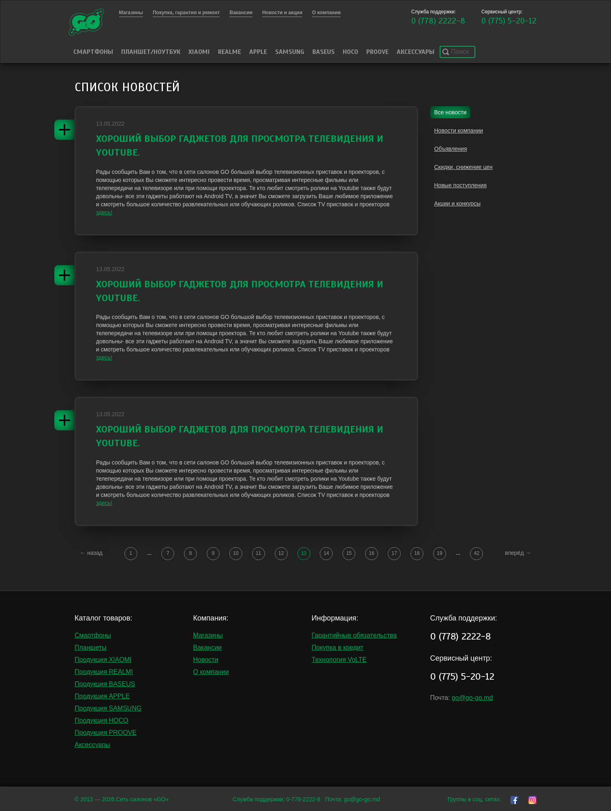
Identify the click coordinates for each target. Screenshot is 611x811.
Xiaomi (199, 52)
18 (416, 553)
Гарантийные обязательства (354, 635)
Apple (258, 52)
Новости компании (458, 130)
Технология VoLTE (339, 659)
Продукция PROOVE (106, 732)
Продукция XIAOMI (103, 659)
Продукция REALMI (104, 671)
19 (439, 553)
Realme (229, 52)
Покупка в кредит (337, 647)
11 (258, 553)
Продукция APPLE (102, 696)
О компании (211, 671)
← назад (91, 553)
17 (394, 553)
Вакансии (207, 647)
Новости (205, 659)
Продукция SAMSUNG (108, 708)
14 (326, 553)
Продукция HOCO (101, 720)
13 (303, 553)
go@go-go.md (472, 697)
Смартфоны (93, 52)
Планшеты (91, 647)
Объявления (450, 149)
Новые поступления (460, 185)
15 (349, 553)
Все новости (450, 112)
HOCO (350, 52)
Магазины (208, 635)
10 (235, 553)
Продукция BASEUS (105, 683)
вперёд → (518, 553)
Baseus (323, 52)
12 (281, 553)
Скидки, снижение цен (463, 167)
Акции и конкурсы (457, 203)
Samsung (289, 52)
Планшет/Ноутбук (150, 52)
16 (371, 553)
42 (476, 553)
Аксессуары (415, 52)
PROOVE (377, 52)
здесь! (104, 212)
